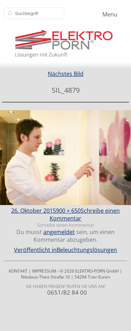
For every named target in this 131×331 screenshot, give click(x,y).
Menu (109, 14)
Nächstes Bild (65, 74)
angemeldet (59, 232)
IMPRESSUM (44, 271)
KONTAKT (18, 271)
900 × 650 (68, 210)
